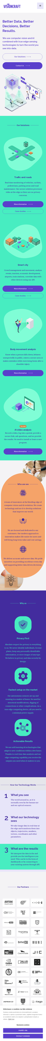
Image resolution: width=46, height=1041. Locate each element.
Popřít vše (23, 1030)
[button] (40, 6)
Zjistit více (11, 1019)
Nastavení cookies (23, 1025)
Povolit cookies (23, 1036)
